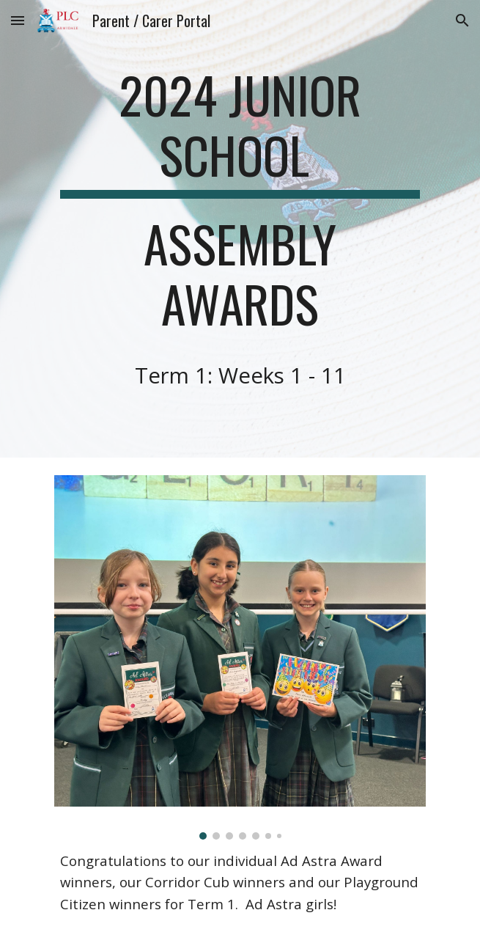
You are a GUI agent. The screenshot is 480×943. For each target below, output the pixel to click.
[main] (240, 229)
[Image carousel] (240, 657)
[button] (17, 20)
